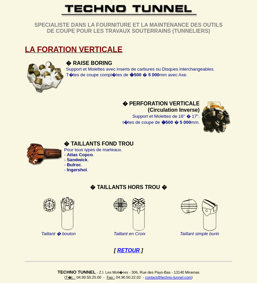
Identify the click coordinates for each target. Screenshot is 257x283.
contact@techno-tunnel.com (168, 277)
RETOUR (128, 250)
